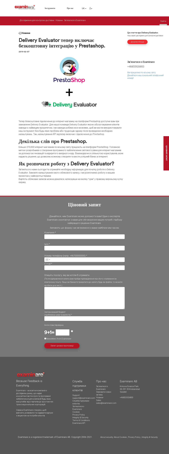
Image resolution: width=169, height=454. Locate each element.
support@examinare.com (83, 398)
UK (84, 8)
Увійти (163, 21)
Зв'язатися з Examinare (75, 20)
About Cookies (120, 437)
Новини (59, 20)
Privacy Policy (78, 415)
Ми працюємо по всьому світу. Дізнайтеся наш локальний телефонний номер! (145, 75)
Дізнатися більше (137, 42)
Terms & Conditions (81, 420)
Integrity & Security (80, 417)
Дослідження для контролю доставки (37, 20)
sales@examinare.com (106, 403)
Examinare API (78, 423)
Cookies (76, 412)
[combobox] (47, 259)
